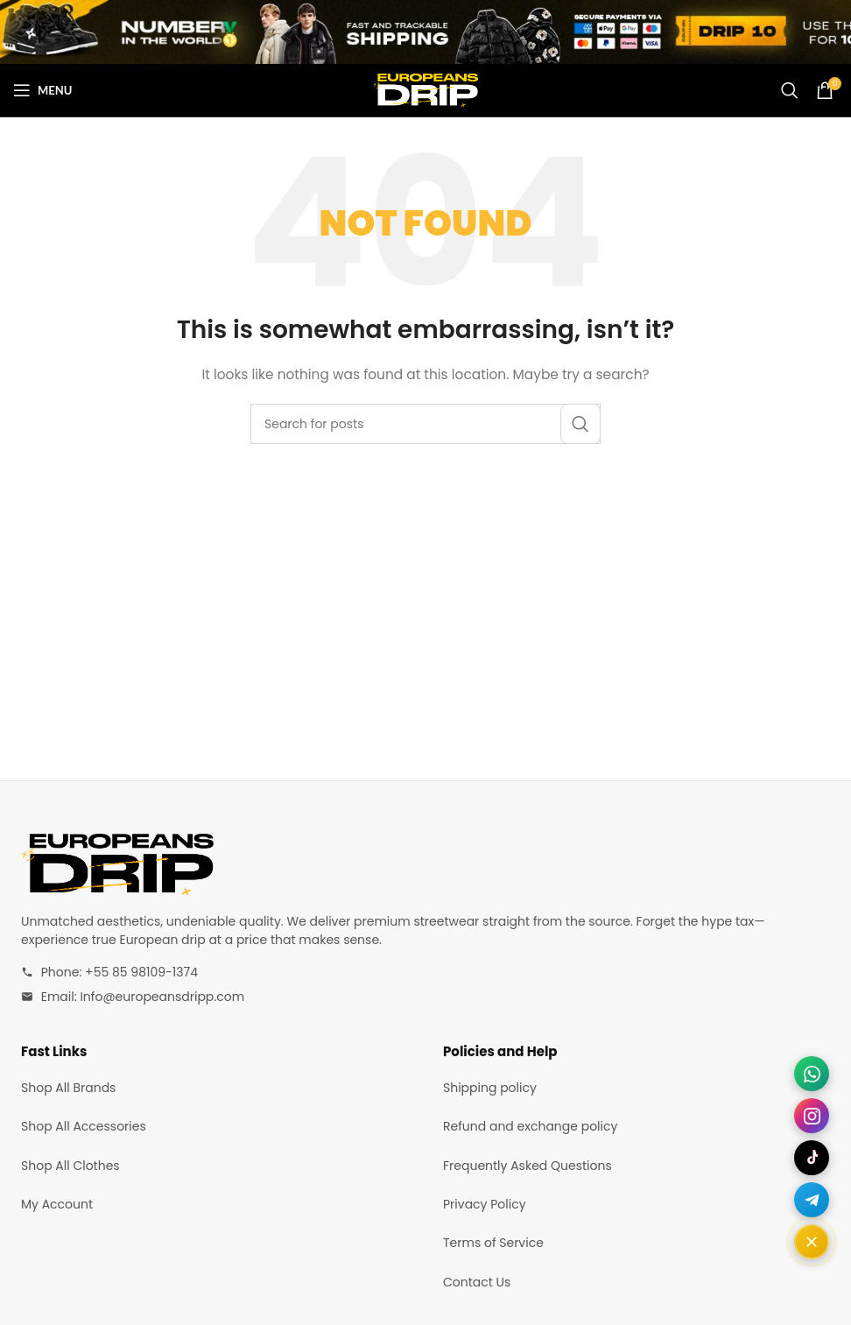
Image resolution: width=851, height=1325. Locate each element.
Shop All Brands (68, 1087)
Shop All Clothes (70, 1165)
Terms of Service (493, 1242)
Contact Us (476, 1282)
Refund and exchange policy (530, 1126)
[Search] (789, 90)
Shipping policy (490, 1087)
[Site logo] (425, 89)
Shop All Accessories (83, 1126)
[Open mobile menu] (42, 90)
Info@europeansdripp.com (162, 996)
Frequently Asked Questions (527, 1165)
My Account (57, 1204)
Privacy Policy (484, 1204)
